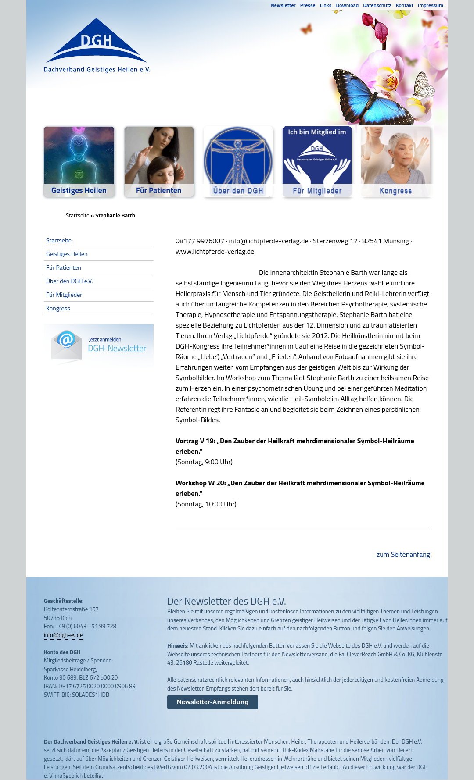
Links (326, 5)
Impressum (430, 5)
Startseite (78, 215)
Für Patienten (63, 267)
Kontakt (404, 5)
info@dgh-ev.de (63, 634)
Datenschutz (377, 5)
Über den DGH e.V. (69, 280)
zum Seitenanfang (403, 554)
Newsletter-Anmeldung (212, 701)
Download (347, 5)
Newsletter (283, 5)
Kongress (58, 308)
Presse (308, 5)
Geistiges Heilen (66, 253)
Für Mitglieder (64, 294)
